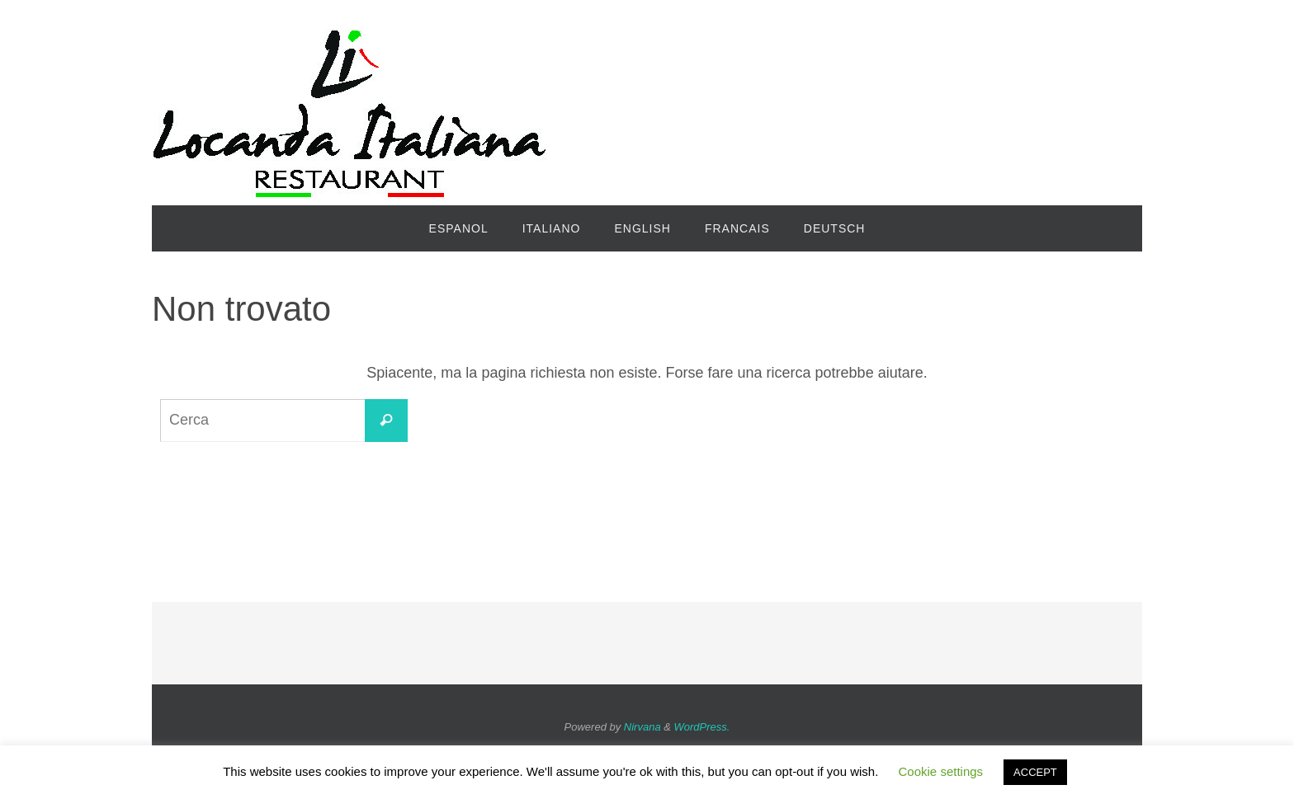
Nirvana (642, 727)
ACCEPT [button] (1035, 772)
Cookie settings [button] (941, 771)
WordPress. (702, 727)
